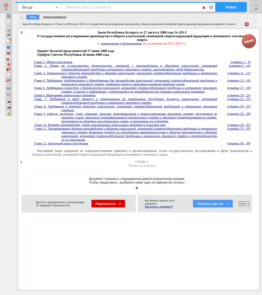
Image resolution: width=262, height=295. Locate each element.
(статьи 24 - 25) (239, 106)
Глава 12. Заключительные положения (61, 143)
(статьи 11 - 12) (238, 73)
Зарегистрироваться (54, 17)
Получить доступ (213, 203)
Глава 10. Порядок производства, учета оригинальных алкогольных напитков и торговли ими (100, 125)
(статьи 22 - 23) (239, 99)
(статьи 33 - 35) (239, 128)
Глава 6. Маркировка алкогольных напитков (65, 95)
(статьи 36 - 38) (239, 143)
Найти (231, 7)
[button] (6, 7)
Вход (33, 17)
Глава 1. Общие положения (53, 62)
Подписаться (108, 203)
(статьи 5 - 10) (240, 65)
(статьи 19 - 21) (239, 95)
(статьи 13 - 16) (239, 80)
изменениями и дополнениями (121, 43)
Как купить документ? (159, 206)
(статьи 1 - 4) (240, 62)
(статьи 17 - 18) (239, 88)
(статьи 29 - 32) (239, 125)
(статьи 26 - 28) (239, 114)
